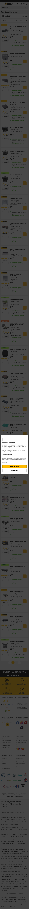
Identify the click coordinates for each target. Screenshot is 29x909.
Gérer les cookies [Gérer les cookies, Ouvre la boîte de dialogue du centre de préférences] (14, 470)
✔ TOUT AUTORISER (14, 466)
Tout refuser (13, 439)
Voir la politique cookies (6, 454)
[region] (14, 454)
